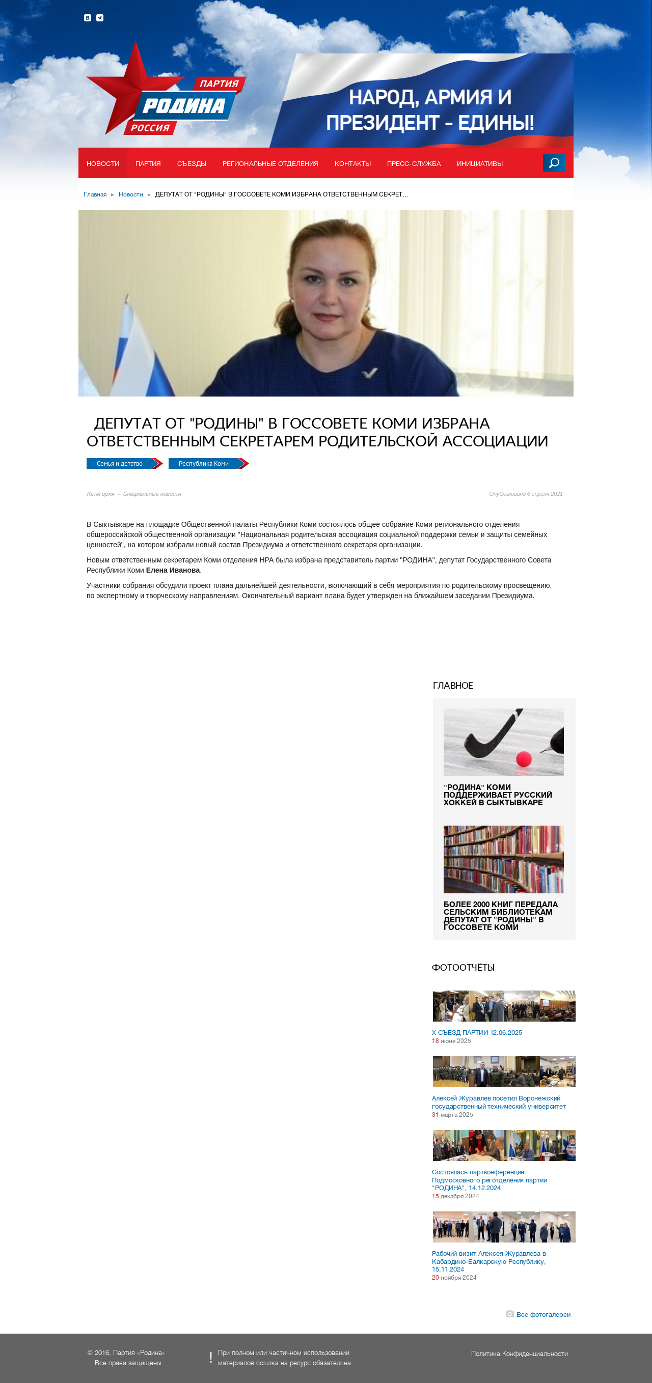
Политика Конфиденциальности (519, 1354)
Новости (103, 163)
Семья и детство (120, 463)
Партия (148, 163)
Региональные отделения (270, 163)
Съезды (191, 163)
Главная (95, 194)
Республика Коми (204, 463)
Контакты (353, 163)
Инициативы (480, 163)
